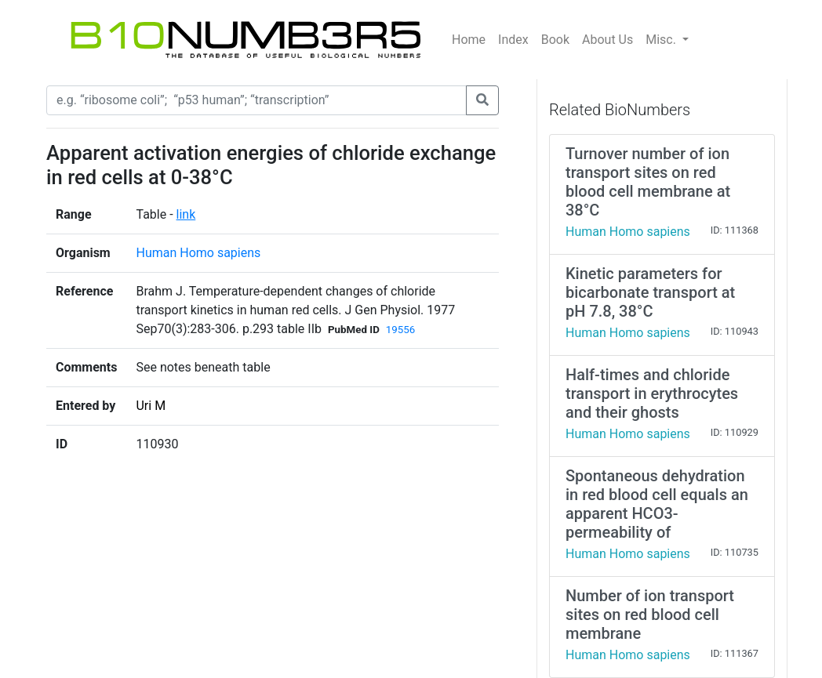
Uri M (150, 405)
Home (469, 39)
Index (513, 39)
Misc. (662, 39)
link (186, 214)
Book (555, 39)
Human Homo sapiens (198, 252)
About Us (607, 39)
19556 (400, 329)
